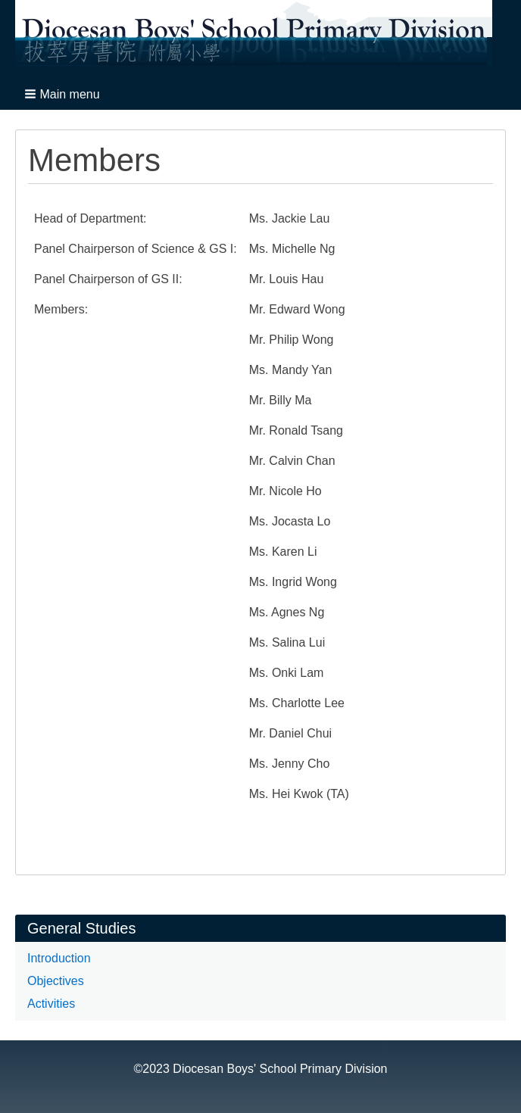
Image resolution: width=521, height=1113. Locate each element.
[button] (63, 94)
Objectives (55, 980)
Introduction (59, 958)
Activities (51, 1003)
